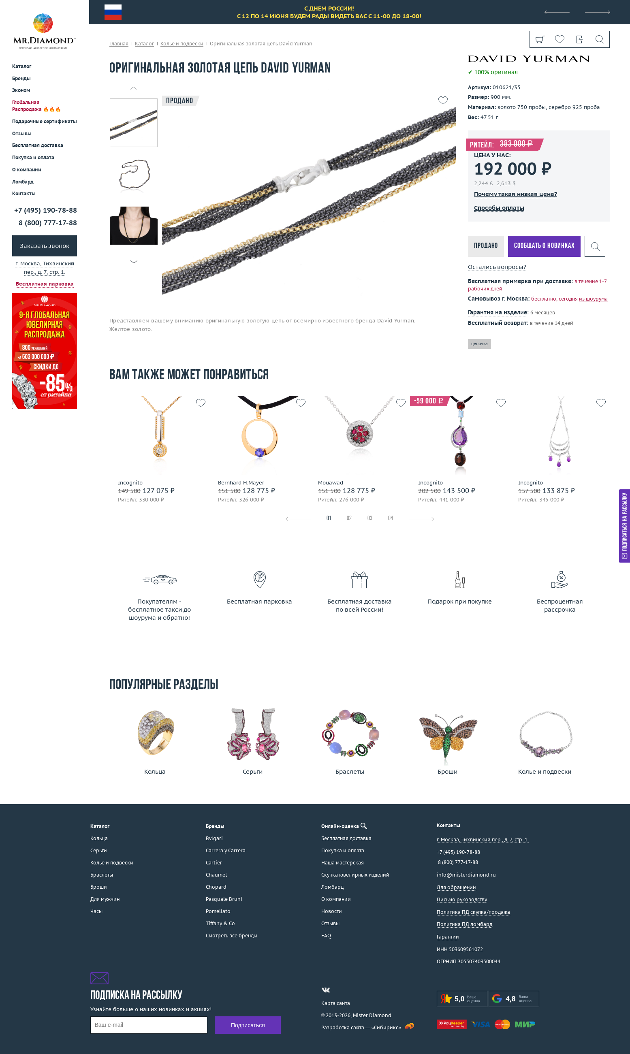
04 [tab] (390, 519)
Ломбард (23, 182)
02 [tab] (349, 519)
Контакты (24, 193)
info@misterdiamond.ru (466, 875)
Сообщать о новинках (544, 246)
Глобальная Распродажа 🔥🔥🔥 (36, 105)
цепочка (479, 343)
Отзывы (22, 133)
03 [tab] (369, 519)
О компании (26, 169)
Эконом (21, 90)
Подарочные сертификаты (44, 121)
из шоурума (593, 299)
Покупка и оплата (33, 157)
